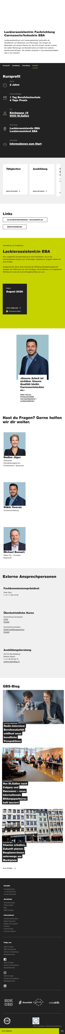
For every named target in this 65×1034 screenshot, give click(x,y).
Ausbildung (16, 65)
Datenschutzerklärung (53, 1026)
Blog (5, 908)
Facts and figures (10, 931)
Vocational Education (11, 918)
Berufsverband (14, 227)
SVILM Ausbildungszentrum (14, 629)
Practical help (8, 929)
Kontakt (35, 65)
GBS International (10, 949)
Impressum (41, 1026)
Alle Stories (7, 868)
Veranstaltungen (9, 903)
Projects (6, 926)
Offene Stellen (8, 905)
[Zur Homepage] (13, 3)
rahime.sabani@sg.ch (12, 662)
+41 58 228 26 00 (10, 892)
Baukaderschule (9, 954)
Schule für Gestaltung (11, 952)
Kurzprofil (6, 65)
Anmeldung (26, 65)
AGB (34, 1026)
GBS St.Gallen (9, 910)
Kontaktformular (9, 889)
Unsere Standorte (10, 894)
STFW (6, 619)
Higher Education (10, 921)
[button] (15, 179)
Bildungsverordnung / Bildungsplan (25, 220)
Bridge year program (11, 924)
